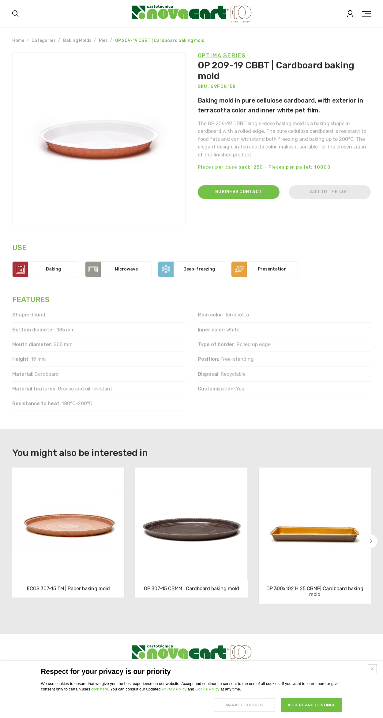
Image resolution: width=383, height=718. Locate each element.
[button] (371, 541)
